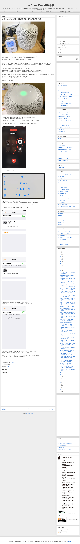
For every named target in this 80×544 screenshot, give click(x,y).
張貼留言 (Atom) (29, 413)
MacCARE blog (61, 167)
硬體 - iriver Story (61, 200)
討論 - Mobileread (61, 182)
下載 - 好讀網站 (61, 176)
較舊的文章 (51, 409)
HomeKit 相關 (30, 11)
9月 (61, 261)
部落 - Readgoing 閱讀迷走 (63, 191)
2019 (60, 252)
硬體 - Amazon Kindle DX (63, 193)
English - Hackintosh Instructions (64, 153)
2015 (60, 382)
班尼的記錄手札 (61, 447)
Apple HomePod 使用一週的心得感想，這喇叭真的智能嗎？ (67, 361)
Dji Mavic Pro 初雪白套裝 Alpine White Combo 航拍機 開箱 (66, 320)
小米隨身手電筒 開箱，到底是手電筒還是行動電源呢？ (67, 331)
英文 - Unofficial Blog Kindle (63, 98)
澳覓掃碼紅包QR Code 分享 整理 (67, 306)
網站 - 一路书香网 (61, 202)
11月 (61, 258)
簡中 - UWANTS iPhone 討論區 (64, 242)
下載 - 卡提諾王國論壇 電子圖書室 (65, 174)
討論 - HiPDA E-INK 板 (62, 180)
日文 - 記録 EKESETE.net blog (64, 87)
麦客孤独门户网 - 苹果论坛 (63, 114)
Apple (9, 366)
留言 (59, 532)
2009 (60, 389)
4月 (61, 270)
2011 (60, 385)
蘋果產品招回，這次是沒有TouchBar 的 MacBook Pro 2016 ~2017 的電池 (67, 303)
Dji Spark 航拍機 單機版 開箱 (66, 322)
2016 (60, 380)
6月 (61, 267)
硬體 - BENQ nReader (62, 195)
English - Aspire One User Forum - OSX (66, 147)
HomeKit (12, 366)
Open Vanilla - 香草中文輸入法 (64, 127)
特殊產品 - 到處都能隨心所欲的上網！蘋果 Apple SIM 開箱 (67, 351)
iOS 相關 (22, 11)
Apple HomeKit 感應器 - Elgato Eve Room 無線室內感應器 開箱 (67, 367)
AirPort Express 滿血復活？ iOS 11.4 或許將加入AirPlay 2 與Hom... (67, 354)
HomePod (16, 366)
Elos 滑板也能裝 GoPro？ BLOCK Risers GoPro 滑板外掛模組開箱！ (67, 336)
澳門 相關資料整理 (64, 338)
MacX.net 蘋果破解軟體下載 (63, 125)
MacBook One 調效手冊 (40, 5)
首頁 (28, 409)
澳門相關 (62, 11)
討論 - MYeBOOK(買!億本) (63, 184)
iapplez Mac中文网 (61, 122)
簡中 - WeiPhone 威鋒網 (63, 244)
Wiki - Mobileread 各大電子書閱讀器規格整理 (67, 206)
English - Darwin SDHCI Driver (64, 151)
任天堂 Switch (70, 11)
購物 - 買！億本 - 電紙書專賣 (63, 204)
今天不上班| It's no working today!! (65, 443)
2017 (60, 378)
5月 (61, 268)
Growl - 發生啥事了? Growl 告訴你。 (65, 120)
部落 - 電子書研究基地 (62, 187)
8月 (61, 263)
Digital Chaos (60, 213)
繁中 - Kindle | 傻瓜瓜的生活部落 (64, 103)
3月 (61, 372)
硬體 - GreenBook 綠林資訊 (63, 198)
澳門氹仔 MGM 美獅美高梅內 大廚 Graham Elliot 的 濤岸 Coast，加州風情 (67, 313)
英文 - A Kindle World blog (63, 90)
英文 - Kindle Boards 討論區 (63, 92)
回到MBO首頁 (6, 11)
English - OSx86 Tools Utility (63, 158)
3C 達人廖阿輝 (61, 441)
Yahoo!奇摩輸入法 (61, 131)
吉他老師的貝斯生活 (62, 445)
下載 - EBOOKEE (61, 178)
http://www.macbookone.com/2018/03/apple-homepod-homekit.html (14, 60)
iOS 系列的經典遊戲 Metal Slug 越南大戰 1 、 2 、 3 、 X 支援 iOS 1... (67, 289)
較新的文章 (4, 409)
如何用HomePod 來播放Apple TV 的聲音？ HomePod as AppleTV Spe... (67, 357)
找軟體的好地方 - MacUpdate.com (65, 112)
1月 (61, 376)
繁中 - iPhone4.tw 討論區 (63, 235)
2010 (60, 387)
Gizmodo (59, 217)
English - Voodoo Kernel (63, 160)
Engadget (60, 215)
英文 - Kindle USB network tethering (65, 94)
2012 (60, 384)
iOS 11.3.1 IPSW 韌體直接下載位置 (67, 286)
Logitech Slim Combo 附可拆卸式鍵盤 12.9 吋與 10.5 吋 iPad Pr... (67, 296)
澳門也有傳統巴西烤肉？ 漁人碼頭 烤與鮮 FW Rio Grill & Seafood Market (67, 344)
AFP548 (59, 138)
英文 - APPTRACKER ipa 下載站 (64, 231)
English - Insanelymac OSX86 (64, 156)
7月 (61, 265)
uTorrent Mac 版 (61, 129)
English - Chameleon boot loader (64, 149)
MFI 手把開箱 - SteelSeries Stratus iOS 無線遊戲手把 (67, 364)
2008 (60, 391)
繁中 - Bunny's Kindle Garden (64, 100)
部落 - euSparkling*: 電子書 (63, 189)
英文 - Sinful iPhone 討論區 (63, 233)
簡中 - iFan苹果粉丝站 (62, 239)
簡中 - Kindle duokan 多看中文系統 (65, 105)
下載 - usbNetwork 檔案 (62, 85)
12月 (61, 256)
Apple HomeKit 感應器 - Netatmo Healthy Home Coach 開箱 (67, 325)
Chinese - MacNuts (61, 145)
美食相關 (55, 11)
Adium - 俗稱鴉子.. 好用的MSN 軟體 (65, 116)
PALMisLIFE (60, 224)
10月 (61, 259)
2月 (61, 374)
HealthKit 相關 (39, 11)
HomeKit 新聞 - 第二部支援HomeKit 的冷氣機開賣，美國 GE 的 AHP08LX (67, 292)
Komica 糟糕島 (61, 220)
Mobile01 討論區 (61, 222)
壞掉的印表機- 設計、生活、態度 (64, 449)
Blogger (69, 541)
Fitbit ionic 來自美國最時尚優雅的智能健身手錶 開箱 (67, 276)
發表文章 (60, 530)
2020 (60, 251)
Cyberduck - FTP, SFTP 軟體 (63, 118)
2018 (60, 254)
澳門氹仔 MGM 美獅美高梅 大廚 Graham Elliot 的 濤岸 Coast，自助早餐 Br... (67, 309)
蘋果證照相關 (48, 11)
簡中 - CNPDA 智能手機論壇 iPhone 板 (66, 237)
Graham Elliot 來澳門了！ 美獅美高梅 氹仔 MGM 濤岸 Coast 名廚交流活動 (67, 299)
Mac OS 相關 (15, 11)
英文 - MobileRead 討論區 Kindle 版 (65, 96)
